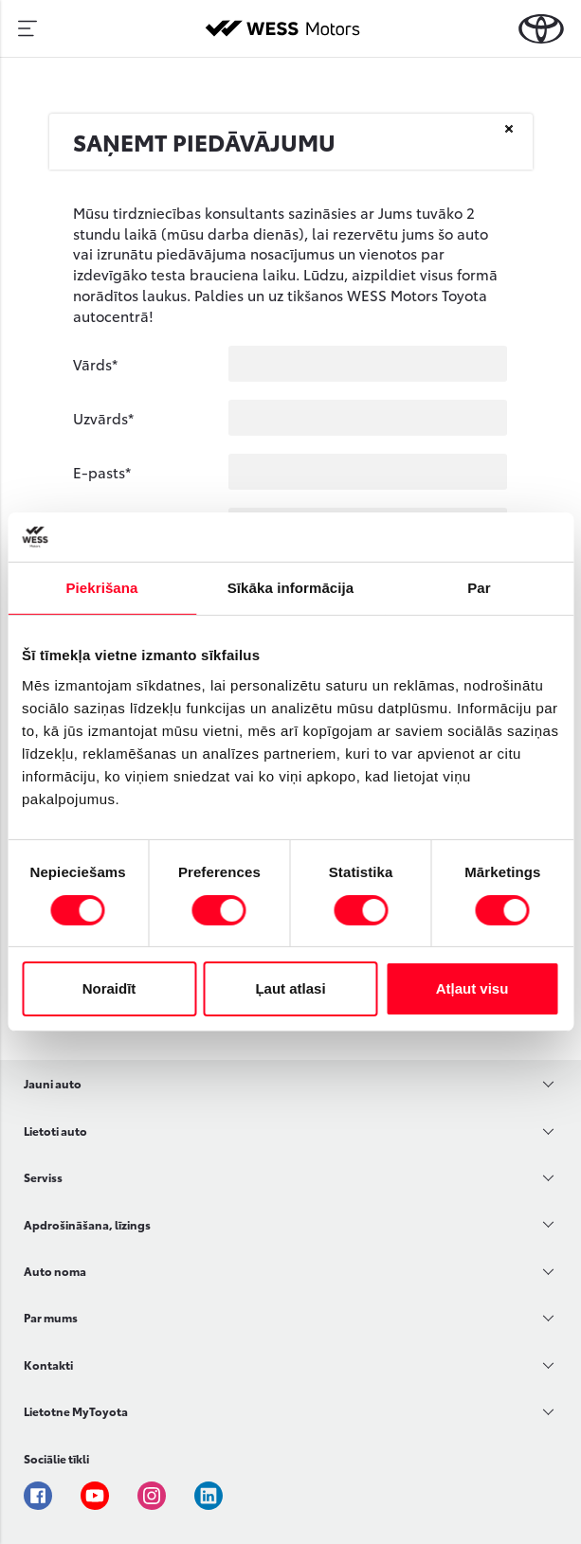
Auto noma (55, 1271)
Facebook (38, 1495)
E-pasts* (102, 471)
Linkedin (208, 1495)
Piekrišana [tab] (101, 588)
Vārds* (95, 363)
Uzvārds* (103, 417)
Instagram (151, 1495)
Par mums (51, 1317)
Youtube (95, 1495)
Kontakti (48, 1364)
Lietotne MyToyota (76, 1411)
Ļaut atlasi (290, 988)
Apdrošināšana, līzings (87, 1224)
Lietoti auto (55, 1130)
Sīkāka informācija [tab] (290, 588)
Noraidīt (109, 988)
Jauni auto (53, 1083)
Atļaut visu (472, 988)
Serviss (43, 1177)
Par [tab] (479, 588)
